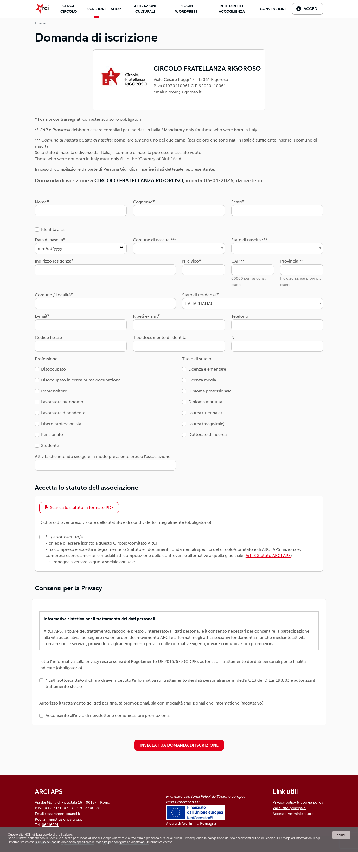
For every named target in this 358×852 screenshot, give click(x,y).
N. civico (190, 261)
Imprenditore (54, 390)
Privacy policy (284, 802)
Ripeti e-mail (145, 316)
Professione (46, 358)
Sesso (236, 201)
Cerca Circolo (68, 9)
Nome (41, 201)
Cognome (142, 201)
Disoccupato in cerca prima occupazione (81, 380)
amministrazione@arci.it (62, 819)
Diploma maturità (205, 401)
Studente (50, 445)
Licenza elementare (207, 369)
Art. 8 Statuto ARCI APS (268, 555)
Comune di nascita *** (154, 239)
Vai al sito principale (289, 808)
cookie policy (312, 802)
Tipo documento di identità (159, 337)
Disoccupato (53, 369)
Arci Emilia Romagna (199, 823)
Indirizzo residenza (53, 261)
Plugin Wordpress (186, 9)
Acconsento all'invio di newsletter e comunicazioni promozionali (108, 715)
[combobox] (179, 248)
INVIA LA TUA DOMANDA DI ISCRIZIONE (179, 745)
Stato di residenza (199, 294)
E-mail (41, 316)
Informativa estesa (159, 842)
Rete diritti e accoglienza (232, 9)
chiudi (341, 835)
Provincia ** (291, 261)
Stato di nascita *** (249, 239)
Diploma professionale (210, 390)
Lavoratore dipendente (63, 412)
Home (40, 23)
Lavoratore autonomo (62, 401)
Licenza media (202, 380)
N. (233, 337)
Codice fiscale (48, 337)
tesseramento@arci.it (62, 813)
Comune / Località (53, 294)
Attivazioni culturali (145, 9)
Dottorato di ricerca (207, 434)
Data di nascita (49, 239)
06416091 (50, 824)
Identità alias (53, 229)
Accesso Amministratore (293, 813)
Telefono (239, 316)
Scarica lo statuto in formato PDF (79, 507)
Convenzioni (273, 9)
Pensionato (52, 434)
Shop (116, 9)
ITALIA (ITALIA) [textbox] (198, 303)
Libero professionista (61, 423)
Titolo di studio (196, 358)
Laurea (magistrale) (206, 423)
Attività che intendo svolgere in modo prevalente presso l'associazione (102, 456)
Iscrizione (96, 9)
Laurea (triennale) (205, 412)
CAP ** (237, 261)
